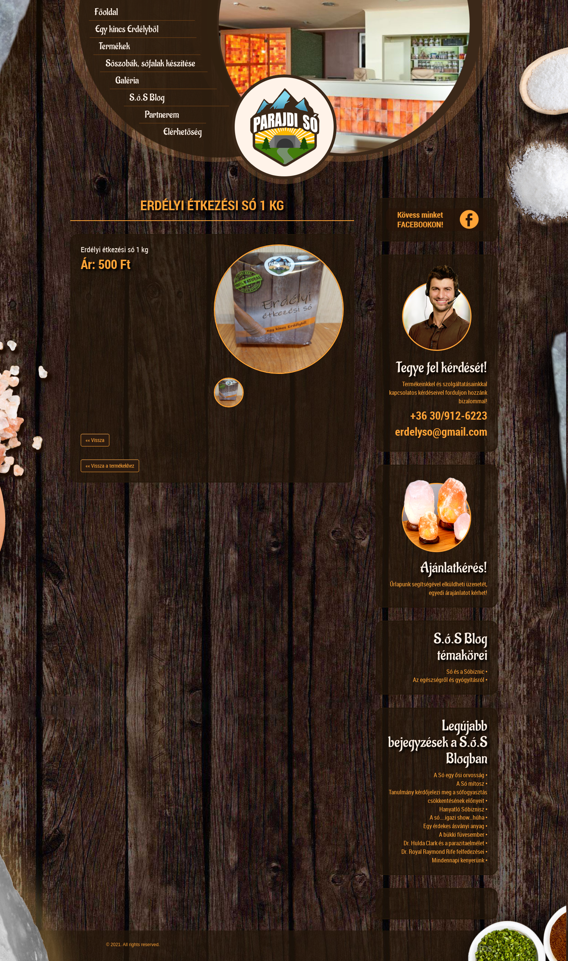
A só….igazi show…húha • (459, 817)
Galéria (127, 80)
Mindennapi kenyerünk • (460, 860)
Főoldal (106, 12)
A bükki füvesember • (463, 834)
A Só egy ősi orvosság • (461, 775)
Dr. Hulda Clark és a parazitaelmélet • (446, 843)
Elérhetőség (182, 132)
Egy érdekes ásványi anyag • (455, 826)
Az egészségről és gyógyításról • (450, 680)
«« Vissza (95, 439)
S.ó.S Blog (146, 97)
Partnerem (162, 115)
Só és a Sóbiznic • (467, 671)
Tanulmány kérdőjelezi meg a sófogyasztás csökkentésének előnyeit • (438, 796)
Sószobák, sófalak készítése (150, 63)
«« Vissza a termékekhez (110, 465)
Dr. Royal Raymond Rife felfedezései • (444, 852)
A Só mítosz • (472, 783)
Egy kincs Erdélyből (126, 29)
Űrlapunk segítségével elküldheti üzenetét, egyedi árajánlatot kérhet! (438, 588)
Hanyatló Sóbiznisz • (463, 809)
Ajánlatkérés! (453, 568)
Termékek (114, 46)
